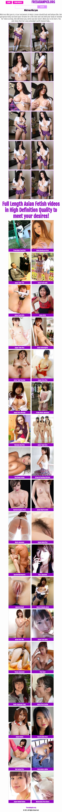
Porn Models (18, 2)
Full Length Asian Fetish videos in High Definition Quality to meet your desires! (31, 210)
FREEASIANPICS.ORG (43, 2)
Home (8, 2)
